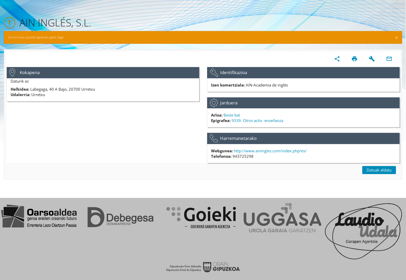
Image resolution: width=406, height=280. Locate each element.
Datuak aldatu (379, 170)
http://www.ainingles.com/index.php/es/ (270, 150)
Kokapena (30, 72)
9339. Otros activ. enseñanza (257, 120)
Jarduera (228, 103)
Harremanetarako (238, 138)
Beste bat (231, 115)
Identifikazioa (233, 72)
